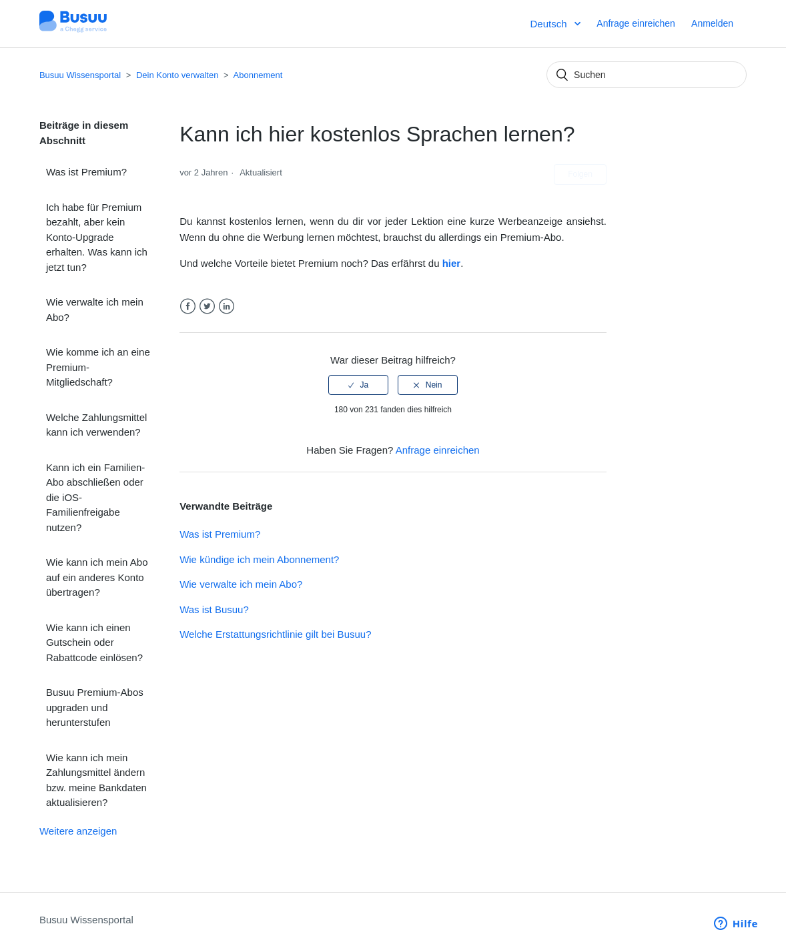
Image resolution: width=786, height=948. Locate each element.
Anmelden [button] (712, 23)
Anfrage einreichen (636, 23)
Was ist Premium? (86, 171)
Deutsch (549, 23)
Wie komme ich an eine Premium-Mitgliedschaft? (98, 367)
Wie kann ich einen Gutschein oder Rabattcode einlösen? (94, 642)
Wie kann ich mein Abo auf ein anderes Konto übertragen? (97, 577)
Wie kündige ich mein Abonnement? (259, 559)
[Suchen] (646, 74)
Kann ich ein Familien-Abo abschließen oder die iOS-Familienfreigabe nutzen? (95, 497)
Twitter (207, 306)
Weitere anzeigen (78, 831)
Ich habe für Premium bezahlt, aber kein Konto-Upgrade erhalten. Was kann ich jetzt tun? (96, 237)
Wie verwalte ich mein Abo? (94, 309)
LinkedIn (226, 306)
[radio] (358, 385)
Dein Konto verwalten (177, 75)
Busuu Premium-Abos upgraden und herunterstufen (94, 707)
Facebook (187, 306)
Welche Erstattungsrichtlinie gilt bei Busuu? (275, 634)
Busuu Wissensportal (80, 75)
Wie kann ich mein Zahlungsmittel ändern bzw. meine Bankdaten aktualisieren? (96, 780)
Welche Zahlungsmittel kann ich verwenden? (96, 425)
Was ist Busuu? (214, 609)
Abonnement (258, 75)
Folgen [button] (580, 174)
